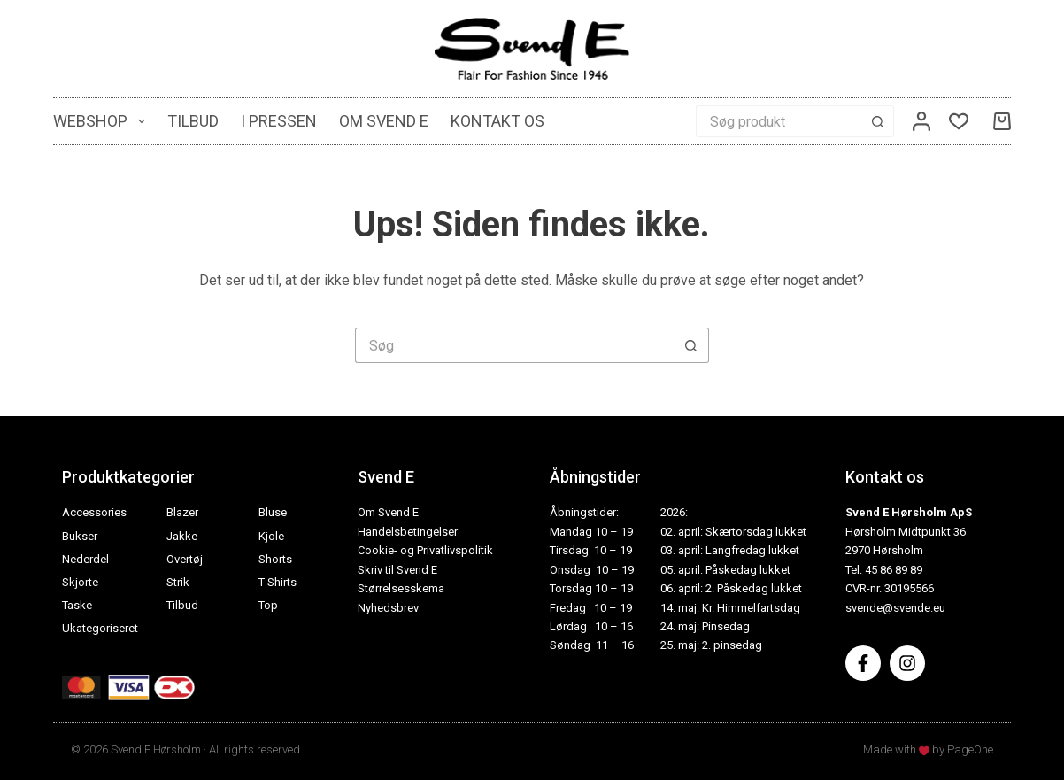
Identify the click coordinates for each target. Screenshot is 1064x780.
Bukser (79, 536)
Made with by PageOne (928, 749)
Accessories (94, 512)
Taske (77, 605)
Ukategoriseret (100, 628)
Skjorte (80, 582)
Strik (177, 582)
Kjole (271, 536)
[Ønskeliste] (958, 121)
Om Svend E (383, 121)
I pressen (279, 121)
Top (268, 605)
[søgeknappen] (878, 121)
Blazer (182, 512)
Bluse (272, 512)
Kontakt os (497, 121)
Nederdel (85, 559)
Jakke (181, 536)
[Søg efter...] (779, 121)
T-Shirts (277, 582)
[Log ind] (921, 121)
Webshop (102, 121)
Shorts (275, 559)
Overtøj (184, 559)
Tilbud (193, 121)
